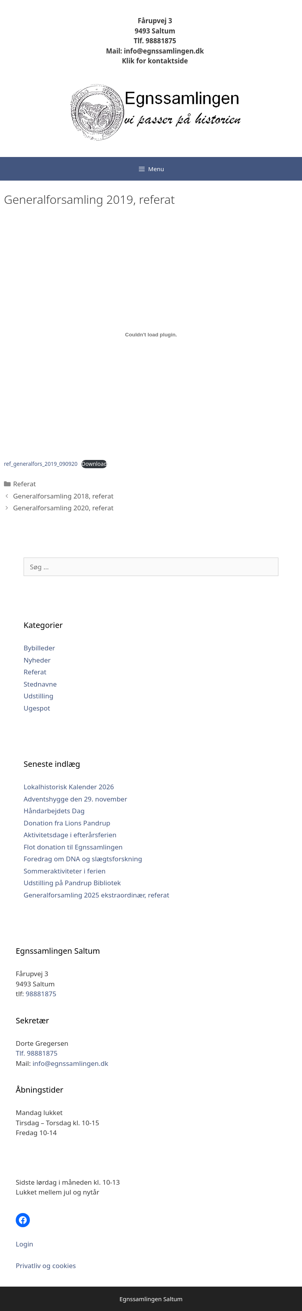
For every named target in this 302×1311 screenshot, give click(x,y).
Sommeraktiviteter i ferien (64, 870)
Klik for (134, 60)
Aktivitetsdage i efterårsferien (70, 834)
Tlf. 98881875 (155, 40)
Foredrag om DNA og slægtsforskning (83, 858)
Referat (24, 483)
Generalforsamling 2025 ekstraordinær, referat (96, 894)
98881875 (41, 993)
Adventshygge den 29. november (75, 798)
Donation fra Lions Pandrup (67, 822)
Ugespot (37, 708)
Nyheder (37, 660)
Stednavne (40, 684)
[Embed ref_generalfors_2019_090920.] (151, 334)
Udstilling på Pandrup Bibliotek (72, 882)
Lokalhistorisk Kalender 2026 (69, 786)
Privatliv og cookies (46, 1265)
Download (94, 463)
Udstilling (38, 695)
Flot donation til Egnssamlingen (73, 846)
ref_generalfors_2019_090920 (40, 463)
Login (24, 1243)
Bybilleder (39, 647)
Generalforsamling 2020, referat (63, 507)
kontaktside (167, 60)
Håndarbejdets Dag (54, 810)
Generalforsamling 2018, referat (63, 495)
